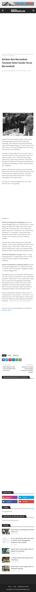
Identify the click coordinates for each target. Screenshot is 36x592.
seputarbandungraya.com (11, 70)
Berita (9, 355)
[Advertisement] (18, 34)
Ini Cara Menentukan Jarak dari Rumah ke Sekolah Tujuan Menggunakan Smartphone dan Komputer (22, 540)
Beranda (4, 54)
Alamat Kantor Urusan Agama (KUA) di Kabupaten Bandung (22, 567)
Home (9, 586)
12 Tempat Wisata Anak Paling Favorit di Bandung (22, 559)
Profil (14, 586)
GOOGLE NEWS (6, 310)
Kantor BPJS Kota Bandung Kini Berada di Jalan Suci (22, 530)
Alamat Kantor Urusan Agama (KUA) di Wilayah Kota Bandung (22, 550)
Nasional (9, 54)
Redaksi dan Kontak (23, 586)
